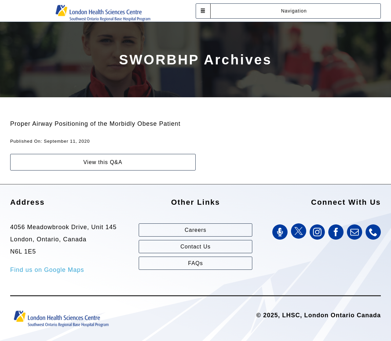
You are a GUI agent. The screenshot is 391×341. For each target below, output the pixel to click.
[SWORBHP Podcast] (280, 232)
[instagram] (317, 232)
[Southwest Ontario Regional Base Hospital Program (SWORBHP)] (103, 4)
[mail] (354, 232)
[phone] (373, 232)
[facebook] (336, 232)
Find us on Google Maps (47, 269)
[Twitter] (298, 231)
